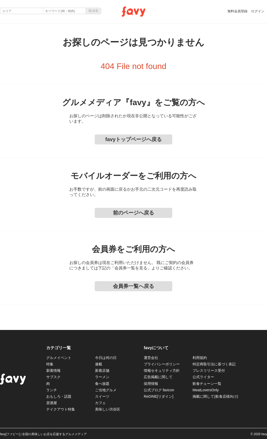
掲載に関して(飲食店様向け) (215, 396)
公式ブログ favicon (159, 390)
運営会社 (151, 358)
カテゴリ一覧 (58, 348)
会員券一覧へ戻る (133, 286)
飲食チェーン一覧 (207, 384)
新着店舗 (102, 370)
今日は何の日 (106, 358)
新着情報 (53, 370)
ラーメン (102, 377)
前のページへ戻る (133, 213)
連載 (98, 364)
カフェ (100, 403)
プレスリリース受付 (209, 370)
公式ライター (203, 377)
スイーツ (102, 396)
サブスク (53, 377)
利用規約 (200, 358)
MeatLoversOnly (206, 390)
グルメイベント (58, 358)
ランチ (51, 390)
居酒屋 (51, 403)
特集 (49, 364)
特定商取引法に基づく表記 (214, 364)
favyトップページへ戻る (133, 139)
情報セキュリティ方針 (162, 370)
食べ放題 (102, 384)
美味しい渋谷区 (107, 409)
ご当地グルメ (106, 390)
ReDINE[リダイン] (158, 396)
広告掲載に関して (158, 377)
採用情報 (151, 384)
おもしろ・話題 (58, 396)
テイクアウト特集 (60, 409)
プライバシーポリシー (162, 364)
